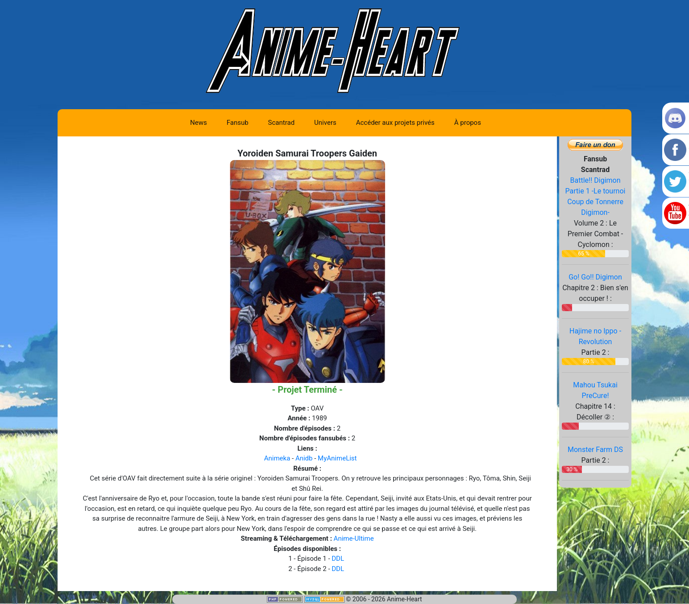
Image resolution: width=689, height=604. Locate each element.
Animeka (277, 458)
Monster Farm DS (595, 449)
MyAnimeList (337, 458)
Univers (325, 123)
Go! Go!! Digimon (595, 277)
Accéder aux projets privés (395, 123)
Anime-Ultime (354, 538)
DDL (338, 559)
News (198, 123)
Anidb (304, 458)
